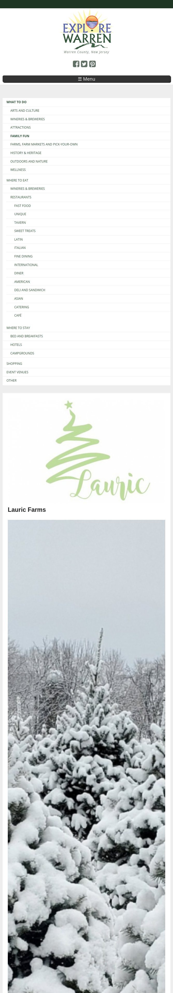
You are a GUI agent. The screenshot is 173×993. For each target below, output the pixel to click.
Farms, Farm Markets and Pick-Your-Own (44, 144)
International (26, 265)
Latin (18, 239)
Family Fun (19, 136)
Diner (18, 273)
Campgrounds (22, 353)
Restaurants (20, 197)
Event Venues (17, 372)
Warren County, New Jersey (86, 52)
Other (11, 381)
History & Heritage (25, 153)
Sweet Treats (25, 231)
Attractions (20, 127)
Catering (21, 307)
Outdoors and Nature (29, 161)
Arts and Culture (24, 111)
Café (18, 315)
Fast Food (22, 206)
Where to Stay (18, 328)
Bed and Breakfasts (26, 336)
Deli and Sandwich (29, 290)
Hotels (16, 345)
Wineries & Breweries (27, 119)
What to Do (16, 102)
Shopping (14, 364)
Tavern (20, 223)
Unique (20, 214)
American (22, 282)
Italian (20, 248)
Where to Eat (17, 180)
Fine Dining (23, 256)
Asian (18, 299)
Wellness (18, 170)
